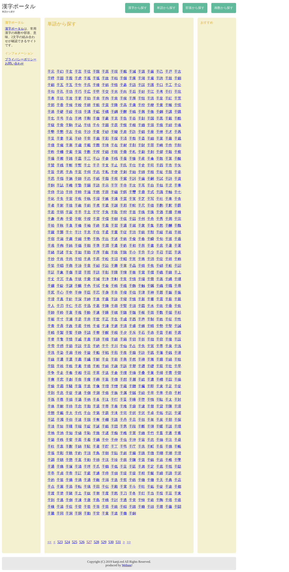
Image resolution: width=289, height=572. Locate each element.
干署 (177, 246)
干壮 (168, 366)
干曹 (168, 373)
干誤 (141, 85)
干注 (168, 440)
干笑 (50, 266)
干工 (168, 85)
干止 (114, 165)
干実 (132, 199)
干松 (105, 259)
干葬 (96, 379)
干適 (87, 480)
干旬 (159, 239)
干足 (168, 386)
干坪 (87, 466)
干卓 (150, 413)
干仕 (132, 165)
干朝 (105, 453)
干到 (50, 500)
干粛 (69, 239)
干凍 (78, 500)
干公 (177, 85)
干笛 (60, 480)
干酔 (87, 312)
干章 (87, 266)
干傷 (69, 272)
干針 (69, 299)
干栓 (78, 353)
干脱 (87, 420)
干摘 (69, 480)
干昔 (159, 333)
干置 (132, 433)
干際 (96, 145)
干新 (141, 299)
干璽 (132, 192)
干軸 (168, 192)
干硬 (60, 112)
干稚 (123, 433)
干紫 (123, 179)
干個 (123, 78)
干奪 (96, 420)
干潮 (168, 453)
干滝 (114, 413)
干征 (168, 319)
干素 (78, 366)
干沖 (132, 440)
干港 (50, 112)
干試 (159, 179)
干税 (114, 333)
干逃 (60, 500)
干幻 (60, 71)
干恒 (141, 98)
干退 (96, 406)
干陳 (132, 460)
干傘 (150, 158)
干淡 (50, 426)
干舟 (150, 219)
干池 (60, 433)
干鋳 (78, 446)
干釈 (168, 205)
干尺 (141, 205)
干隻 (60, 339)
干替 (150, 406)
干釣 (78, 453)
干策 (78, 152)
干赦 (78, 205)
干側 (87, 393)
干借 (150, 205)
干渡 (50, 493)
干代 (78, 413)
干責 (87, 339)
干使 (114, 172)
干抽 (159, 440)
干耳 (141, 185)
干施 (69, 179)
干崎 (159, 145)
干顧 (50, 85)
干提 (132, 473)
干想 (123, 379)
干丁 (114, 446)
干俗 (105, 393)
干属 (123, 393)
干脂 (105, 179)
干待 (69, 406)
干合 (69, 118)
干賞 (141, 272)
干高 (123, 105)
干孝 (50, 98)
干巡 (168, 239)
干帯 (105, 406)
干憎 (114, 386)
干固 (60, 78)
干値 (78, 433)
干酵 (123, 112)
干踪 (168, 379)
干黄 (159, 105)
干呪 (78, 219)
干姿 (177, 172)
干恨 (123, 125)
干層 (132, 379)
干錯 (105, 152)
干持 (69, 192)
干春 (141, 239)
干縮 (78, 239)
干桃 (105, 500)
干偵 (114, 473)
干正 (105, 319)
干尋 (114, 306)
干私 (105, 172)
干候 (69, 105)
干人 (50, 306)
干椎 (168, 460)
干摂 (60, 346)
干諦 (168, 473)
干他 (87, 399)
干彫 (60, 453)
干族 (114, 393)
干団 (114, 426)
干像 (96, 386)
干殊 (141, 212)
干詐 (132, 132)
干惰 (150, 399)
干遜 (78, 399)
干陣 (105, 306)
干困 (105, 125)
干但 (69, 420)
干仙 (123, 346)
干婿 (141, 326)
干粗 (96, 366)
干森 (105, 299)
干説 (78, 346)
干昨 (50, 152)
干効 (87, 98)
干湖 (141, 78)
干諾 (50, 420)
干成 (123, 319)
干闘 (177, 507)
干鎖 (141, 132)
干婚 (141, 125)
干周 (168, 219)
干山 (96, 158)
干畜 (159, 433)
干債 (50, 145)
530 (111, 542)
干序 (96, 252)
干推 (78, 312)
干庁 (132, 446)
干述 (114, 239)
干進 (96, 299)
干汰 (105, 399)
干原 (105, 71)
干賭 (69, 493)
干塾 (87, 239)
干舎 (177, 199)
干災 (50, 138)
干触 (141, 286)
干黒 (159, 118)
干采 (69, 138)
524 (67, 542)
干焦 (150, 266)
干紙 (96, 179)
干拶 (159, 152)
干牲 (87, 326)
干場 (141, 279)
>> (129, 542)
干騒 (69, 386)
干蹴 (50, 232)
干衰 (69, 312)
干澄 (177, 453)
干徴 (150, 453)
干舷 (123, 71)
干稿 (132, 112)
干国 (150, 118)
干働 (123, 513)
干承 (87, 259)
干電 (123, 487)
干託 (168, 413)
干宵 (132, 259)
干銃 (141, 232)
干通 (50, 466)
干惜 (69, 339)
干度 (105, 493)
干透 (123, 500)
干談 (168, 426)
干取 (114, 212)
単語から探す (166, 7)
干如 (78, 252)
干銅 (132, 513)
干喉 (168, 105)
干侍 (50, 192)
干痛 (60, 466)
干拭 (96, 286)
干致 (96, 433)
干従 (123, 232)
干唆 (114, 132)
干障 (114, 272)
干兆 (141, 446)
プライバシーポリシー (20, 59)
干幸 (96, 98)
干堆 (123, 406)
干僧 (114, 379)
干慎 (132, 299)
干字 (114, 185)
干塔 (168, 500)
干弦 (87, 71)
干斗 (132, 487)
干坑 (177, 92)
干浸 (50, 299)
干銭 (168, 353)
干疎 (114, 366)
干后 (132, 92)
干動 (87, 513)
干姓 (159, 319)
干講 (168, 112)
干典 (168, 480)
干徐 (114, 252)
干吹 (159, 306)
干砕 (78, 138)
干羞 (105, 225)
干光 (114, 92)
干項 (78, 112)
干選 (69, 359)
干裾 (50, 319)
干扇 (69, 353)
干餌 (123, 192)
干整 (96, 333)
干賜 (87, 185)
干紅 (168, 98)
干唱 (60, 266)
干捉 (69, 393)
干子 (96, 165)
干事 (177, 185)
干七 (177, 192)
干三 (87, 158)
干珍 (114, 460)
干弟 (141, 466)
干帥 (50, 312)
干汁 (78, 232)
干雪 (50, 346)
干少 (150, 252)
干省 (96, 326)
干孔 (60, 92)
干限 (96, 71)
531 (118, 542)
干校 (78, 105)
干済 (123, 138)
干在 (114, 145)
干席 (177, 333)
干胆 (168, 420)
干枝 (150, 172)
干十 (69, 232)
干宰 (87, 138)
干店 (177, 480)
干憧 (123, 272)
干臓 (141, 386)
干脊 (50, 339)
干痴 (114, 433)
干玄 (69, 71)
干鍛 (105, 426)
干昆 (114, 125)
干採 (114, 138)
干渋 (132, 232)
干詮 (141, 353)
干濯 (177, 413)
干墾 (50, 132)
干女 (69, 252)
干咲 (114, 152)
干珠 (150, 212)
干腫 (168, 212)
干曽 (177, 373)
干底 (159, 466)
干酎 (69, 446)
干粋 (60, 312)
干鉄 (132, 480)
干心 (60, 292)
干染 (60, 353)
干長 (159, 446)
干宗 (177, 219)
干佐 (78, 132)
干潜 (177, 353)
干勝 (114, 266)
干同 (60, 513)
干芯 (96, 292)
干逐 (168, 433)
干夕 (123, 333)
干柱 (50, 446)
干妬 (150, 487)
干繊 (87, 359)
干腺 (132, 353)
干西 (132, 319)
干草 (96, 373)
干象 (60, 272)
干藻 (78, 386)
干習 (114, 225)
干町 (150, 446)
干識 (159, 192)
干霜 (60, 386)
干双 (159, 366)
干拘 (105, 98)
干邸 (177, 466)
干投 (159, 493)
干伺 (87, 172)
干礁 (159, 272)
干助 (87, 252)
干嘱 (150, 286)
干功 (69, 92)
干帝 (69, 473)
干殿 (114, 487)
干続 (141, 393)
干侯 (123, 98)
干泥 (177, 473)
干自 (150, 185)
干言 (78, 71)
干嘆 (69, 426)
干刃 (60, 306)
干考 (159, 92)
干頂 (87, 453)
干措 (87, 366)
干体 (50, 406)
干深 (78, 299)
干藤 (168, 507)
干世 (96, 319)
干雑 (69, 158)
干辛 (114, 292)
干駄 (159, 399)
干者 (50, 205)
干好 (141, 92)
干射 (60, 205)
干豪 (105, 118)
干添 (69, 487)
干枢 (141, 312)
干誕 (96, 426)
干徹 (141, 480)
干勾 (50, 92)
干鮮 (96, 359)
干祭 (132, 138)
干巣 (150, 373)
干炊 (177, 306)
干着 (87, 440)
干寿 (60, 219)
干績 (114, 339)
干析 (168, 333)
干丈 (50, 279)
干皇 (159, 98)
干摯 (78, 185)
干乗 (87, 279)
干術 (123, 239)
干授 (87, 219)
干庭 (87, 473)
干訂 (78, 473)
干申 (69, 292)
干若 (50, 212)
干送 (105, 373)
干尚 (69, 259)
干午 (78, 85)
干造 (87, 386)
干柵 (60, 152)
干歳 (78, 145)
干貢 (105, 105)
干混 (150, 125)
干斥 (132, 333)
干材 (123, 145)
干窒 (69, 440)
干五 (60, 85)
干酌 (159, 205)
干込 (78, 125)
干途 (168, 487)
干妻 (60, 138)
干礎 (150, 366)
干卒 (150, 393)
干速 (78, 393)
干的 (50, 480)
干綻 (87, 426)
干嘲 (159, 453)
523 (60, 542)
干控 (141, 105)
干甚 (96, 306)
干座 (150, 132)
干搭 (177, 500)
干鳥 (96, 453)
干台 (87, 413)
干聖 (168, 326)
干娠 (168, 292)
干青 (50, 326)
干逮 (141, 406)
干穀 (168, 118)
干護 (150, 85)
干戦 (105, 353)
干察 (177, 152)
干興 (141, 112)
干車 (168, 199)
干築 (50, 440)
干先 (141, 346)
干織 (159, 286)
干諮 (96, 185)
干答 (87, 507)
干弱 (60, 212)
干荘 (87, 373)
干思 (50, 179)
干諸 (60, 252)
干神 (150, 292)
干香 (60, 105)
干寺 (123, 185)
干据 (168, 312)
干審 (150, 299)
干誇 (159, 78)
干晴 (150, 326)
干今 (96, 125)
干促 (177, 386)
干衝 (132, 272)
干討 (114, 500)
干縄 (168, 279)
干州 (141, 219)
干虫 (123, 440)
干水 (150, 306)
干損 (69, 399)
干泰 (114, 406)
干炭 (159, 420)
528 (96, 542)
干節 (69, 346)
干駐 (87, 446)
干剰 (114, 279)
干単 (150, 420)
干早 (177, 366)
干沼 (114, 259)
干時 (78, 192)
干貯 (105, 446)
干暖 (159, 426)
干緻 (141, 433)
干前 (114, 359)
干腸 (132, 453)
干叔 (168, 232)
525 (74, 542)
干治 (60, 192)
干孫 (50, 399)
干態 (50, 413)
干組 (105, 366)
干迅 (87, 306)
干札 (132, 152)
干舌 (87, 346)
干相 (78, 373)
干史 (141, 165)
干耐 (60, 406)
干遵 (114, 246)
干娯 (105, 85)
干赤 (150, 333)
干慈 (96, 192)
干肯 (114, 98)
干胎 (87, 406)
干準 (96, 246)
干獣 (150, 232)
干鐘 (168, 272)
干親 (177, 299)
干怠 (78, 406)
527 (89, 542)
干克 (114, 118)
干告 (123, 118)
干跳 (141, 453)
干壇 (177, 426)
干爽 (50, 379)
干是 (78, 319)
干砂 (105, 132)
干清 (123, 326)
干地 (50, 433)
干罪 (150, 145)
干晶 (132, 266)
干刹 (150, 152)
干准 (50, 246)
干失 (60, 199)
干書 (150, 246)
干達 (78, 420)
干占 (132, 346)
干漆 (114, 199)
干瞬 (150, 239)
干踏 (132, 507)
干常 (123, 279)
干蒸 (159, 279)
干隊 (168, 406)
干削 (177, 145)
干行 (168, 92)
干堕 (141, 399)
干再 (177, 132)
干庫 (132, 78)
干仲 (114, 440)
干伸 (78, 292)
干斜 (87, 205)
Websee (126, 565)
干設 (177, 339)
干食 (105, 286)
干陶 (159, 500)
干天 (159, 480)
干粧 (168, 266)
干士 (87, 165)
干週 (123, 225)
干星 (78, 326)
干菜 (159, 138)
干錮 (177, 78)
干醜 (177, 225)
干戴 (60, 413)
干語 (132, 85)
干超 (123, 453)
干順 (87, 246)
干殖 (123, 286)
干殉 (60, 246)
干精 (50, 333)
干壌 (177, 279)
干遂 (96, 312)
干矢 (177, 165)
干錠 (60, 286)
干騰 (50, 513)
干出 (105, 239)
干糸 (69, 172)
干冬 (132, 493)
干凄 (105, 326)
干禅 (141, 359)
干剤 (132, 145)
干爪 (96, 466)
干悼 (141, 500)
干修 (78, 225)
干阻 (50, 366)
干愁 (159, 225)
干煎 (114, 353)
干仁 (69, 306)
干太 (168, 399)
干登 (78, 507)
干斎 (141, 138)
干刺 (123, 172)
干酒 (159, 212)
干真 (60, 299)
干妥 (123, 399)
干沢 (141, 413)
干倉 (114, 373)
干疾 (78, 199)
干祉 (159, 172)
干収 (123, 219)
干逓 (96, 473)
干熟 (96, 239)
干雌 (69, 185)
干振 (177, 292)
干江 (150, 92)
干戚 (78, 339)
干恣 (87, 179)
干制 (150, 319)
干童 (105, 513)
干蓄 (177, 433)
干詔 (177, 266)
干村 (177, 393)
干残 (60, 165)
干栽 (96, 138)
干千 (105, 346)
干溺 (105, 480)
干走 (60, 373)
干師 (78, 179)
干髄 (132, 312)
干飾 (132, 286)
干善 (123, 359)
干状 (78, 279)
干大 (69, 413)
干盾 (177, 239)
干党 (132, 500)
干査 (96, 132)
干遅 (105, 433)
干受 (69, 219)
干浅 (177, 346)
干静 (78, 333)
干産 (141, 158)
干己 (159, 71)
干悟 (114, 85)
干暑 (168, 246)
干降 (114, 105)
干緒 (50, 252)
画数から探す (223, 7)
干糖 (141, 507)
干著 (96, 446)
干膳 (159, 359)
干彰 (105, 272)
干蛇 (132, 205)
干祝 (177, 232)
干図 (141, 306)
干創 (69, 379)
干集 (150, 225)
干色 (87, 286)
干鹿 (141, 192)
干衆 (141, 225)
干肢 (168, 172)
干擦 (60, 158)
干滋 (87, 192)
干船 (96, 353)
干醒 (105, 333)
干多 (96, 399)
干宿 (50, 239)
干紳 (87, 299)
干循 (78, 246)
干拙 (150, 339)
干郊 (50, 105)
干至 (78, 172)
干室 (69, 199)
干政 (69, 326)
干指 (60, 179)
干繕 (168, 359)
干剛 (87, 118)
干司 (150, 165)
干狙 (177, 359)
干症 (159, 259)
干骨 (60, 125)
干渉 (78, 266)
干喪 (78, 379)
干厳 (150, 71)
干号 (60, 118)
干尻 (50, 292)
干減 (132, 71)
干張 (50, 453)
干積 (105, 339)
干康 (132, 105)
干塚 (69, 466)
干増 (105, 386)
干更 (78, 98)
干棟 (50, 507)
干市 (168, 165)
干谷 (132, 118)
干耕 (87, 105)
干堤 (123, 473)
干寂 (69, 212)
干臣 (87, 292)
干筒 (105, 507)
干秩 (60, 440)
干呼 (50, 78)
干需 (96, 219)
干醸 (78, 286)
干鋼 (159, 112)
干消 (150, 259)
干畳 (150, 279)
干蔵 (123, 386)
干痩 (87, 379)
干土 (78, 493)
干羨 (123, 353)
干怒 (114, 493)
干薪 (168, 299)
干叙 (105, 252)
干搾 (96, 152)
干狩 (123, 212)
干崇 (150, 312)
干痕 (159, 125)
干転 (78, 487)
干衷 (60, 446)
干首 (132, 212)
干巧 (78, 92)
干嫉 (105, 199)
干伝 (105, 487)
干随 (123, 312)
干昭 (123, 259)
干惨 (132, 158)
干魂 (177, 125)
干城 (96, 279)
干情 (132, 279)
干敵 (96, 480)
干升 (141, 252)
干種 (177, 212)
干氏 (123, 165)
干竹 (150, 433)
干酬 (168, 225)
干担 (141, 420)
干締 (159, 473)
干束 (159, 386)
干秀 (159, 219)
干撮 (50, 158)
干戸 (168, 71)
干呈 (123, 466)
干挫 (159, 132)
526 (81, 542)
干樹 (114, 219)
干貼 (114, 453)
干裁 (177, 138)
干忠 (150, 440)
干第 (96, 413)
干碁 (123, 85)
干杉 (177, 312)
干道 (114, 513)
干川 (114, 346)
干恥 (87, 433)
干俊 (132, 239)
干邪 (123, 205)
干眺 (69, 453)
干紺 (168, 125)
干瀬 (69, 319)
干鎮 (150, 460)
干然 (132, 359)
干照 (87, 272)
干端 (78, 426)
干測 (96, 393)
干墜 (177, 460)
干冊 (123, 152)
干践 (150, 353)
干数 (159, 312)
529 (103, 542)
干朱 (105, 212)
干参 (105, 158)
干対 (177, 399)
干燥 (50, 386)
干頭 (150, 507)
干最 (168, 138)
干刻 (141, 118)
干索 (69, 152)
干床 (177, 252)
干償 (150, 272)
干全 (105, 359)
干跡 (96, 339)
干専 (159, 346)
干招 (78, 259)
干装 (105, 379)
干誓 (69, 333)
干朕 (123, 460)
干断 (141, 426)
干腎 (123, 306)
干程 (141, 473)
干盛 (132, 326)
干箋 (159, 353)
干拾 (50, 225)
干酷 (177, 118)
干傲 (96, 118)
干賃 (141, 460)
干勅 (87, 460)
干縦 (159, 232)
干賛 (50, 165)
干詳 (96, 272)
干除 (123, 252)
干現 (114, 71)
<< (49, 542)
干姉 (141, 172)
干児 (168, 185)
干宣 (150, 346)
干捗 (96, 460)
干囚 (132, 219)
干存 (168, 393)
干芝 (141, 199)
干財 (141, 145)
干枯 (114, 78)
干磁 (114, 192)
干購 (177, 112)
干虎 (78, 78)
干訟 (105, 266)
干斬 (69, 165)
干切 (132, 339)
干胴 (78, 513)
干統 (114, 507)
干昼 (177, 440)
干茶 (78, 440)
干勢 (159, 326)
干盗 (150, 500)
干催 (60, 145)
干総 (141, 379)
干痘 (69, 507)
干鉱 (96, 112)
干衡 (150, 112)
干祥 (168, 259)
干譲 (69, 286)
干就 (132, 225)
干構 (105, 112)
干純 (69, 246)
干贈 (132, 386)
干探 (177, 420)
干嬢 (50, 286)
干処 (123, 246)
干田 (96, 487)
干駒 (69, 125)
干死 (60, 172)
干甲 (96, 92)
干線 (50, 359)
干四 (159, 165)
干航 (96, 105)
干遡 (141, 366)
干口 (159, 85)
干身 (105, 292)
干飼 (50, 185)
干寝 (123, 299)
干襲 (60, 232)
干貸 (159, 406)
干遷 (60, 359)
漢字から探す (137, 7)
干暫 (78, 165)
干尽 (78, 306)
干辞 (105, 192)
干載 (87, 145)
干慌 (177, 105)
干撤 (150, 480)
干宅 (123, 413)
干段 (132, 426)
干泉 (168, 346)
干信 (132, 292)
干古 (177, 71)
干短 (60, 426)
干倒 (69, 500)
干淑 (60, 239)
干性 (177, 319)
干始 (132, 172)
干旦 (132, 420)
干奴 (87, 493)
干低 (114, 466)
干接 (168, 339)
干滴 (78, 480)
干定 (150, 466)
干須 (132, 306)
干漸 (150, 359)
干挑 (168, 446)
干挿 (132, 373)
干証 (50, 272)
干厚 (132, 98)
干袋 (132, 406)
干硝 (159, 266)
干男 (123, 426)
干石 (141, 333)
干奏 (69, 373)
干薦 (78, 359)
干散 (159, 158)
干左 (69, 132)
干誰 (114, 420)
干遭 (150, 379)
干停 (105, 473)
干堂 (96, 513)
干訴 (123, 366)
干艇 (150, 473)
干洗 (50, 353)
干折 (141, 339)
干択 (132, 413)
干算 (168, 158)
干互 (69, 85)
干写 (150, 199)
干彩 (105, 138)
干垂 (168, 306)
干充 (87, 232)
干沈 (105, 460)
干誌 (60, 185)
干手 (78, 212)
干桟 (114, 158)
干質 (123, 199)
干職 (168, 286)
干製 (60, 333)
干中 (105, 440)
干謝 (114, 205)
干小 (132, 252)
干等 (96, 507)
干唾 (132, 399)
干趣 (50, 219)
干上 (177, 272)
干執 (87, 199)
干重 (114, 232)
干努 (96, 493)
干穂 (114, 312)
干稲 (123, 507)
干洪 (150, 98)
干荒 (177, 98)
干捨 (69, 205)
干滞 (177, 406)
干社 (159, 199)
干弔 (123, 446)
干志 (96, 172)
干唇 (159, 292)
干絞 (69, 112)
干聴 (60, 460)
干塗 (60, 493)
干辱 (177, 286)
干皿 (78, 158)
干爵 (177, 205)
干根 (132, 125)
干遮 (105, 205)
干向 (123, 92)
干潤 (105, 246)
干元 (50, 71)
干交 (105, 92)
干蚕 (123, 158)
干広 (87, 92)
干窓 (60, 379)
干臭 (69, 225)
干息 (60, 393)
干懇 (60, 132)
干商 (69, 266)
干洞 (69, 513)
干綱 (114, 112)
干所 (141, 246)
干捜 (123, 373)
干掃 (159, 373)
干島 (96, 500)
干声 (141, 319)
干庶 (159, 246)
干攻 (69, 98)
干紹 (96, 266)
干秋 (60, 225)
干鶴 (105, 466)
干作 (168, 145)
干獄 (50, 125)
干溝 (87, 112)
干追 (159, 460)
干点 (50, 487)
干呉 (87, 85)
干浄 (105, 279)
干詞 (132, 179)
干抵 (168, 466)
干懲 (69, 460)
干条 (69, 279)
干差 (123, 132)
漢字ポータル (19, 6)
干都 (177, 487)
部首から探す (195, 7)
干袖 (87, 225)
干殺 (168, 152)
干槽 (159, 379)
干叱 (50, 199)
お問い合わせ (14, 63)
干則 (50, 393)
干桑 (141, 373)
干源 (141, 71)
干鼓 (168, 78)
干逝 (114, 326)
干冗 (60, 279)
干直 (78, 460)
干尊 (60, 399)
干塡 (87, 487)
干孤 (87, 78)
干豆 (168, 493)
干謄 (159, 507)
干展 (60, 487)
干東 (177, 493)
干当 (150, 493)
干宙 (141, 440)
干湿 (96, 199)
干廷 (132, 466)
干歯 (141, 179)
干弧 (96, 78)
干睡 (105, 312)
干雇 (150, 78)
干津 (141, 292)
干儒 (105, 219)
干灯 (141, 493)
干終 (96, 225)
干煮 (96, 205)
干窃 (159, 339)
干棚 (105, 420)
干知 (69, 433)
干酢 (87, 152)
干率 (159, 393)
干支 (105, 165)
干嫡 (96, 440)
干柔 (105, 232)
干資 (177, 179)
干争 (50, 373)
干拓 (159, 413)
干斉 (60, 326)
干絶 (96, 346)
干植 (114, 286)
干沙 (87, 132)
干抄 (50, 259)
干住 (96, 232)
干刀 (123, 493)
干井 (87, 319)
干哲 (123, 480)
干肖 (60, 259)
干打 (114, 399)
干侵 (123, 292)
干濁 (60, 420)
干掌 (123, 266)
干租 (69, 366)
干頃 (87, 125)
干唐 (87, 500)
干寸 (60, 319)
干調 (50, 460)
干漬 (78, 466)
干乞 (50, 118)
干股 (69, 78)
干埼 (105, 145)
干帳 (177, 446)
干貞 (60, 473)
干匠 (168, 252)
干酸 (177, 158)
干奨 (78, 272)
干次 (132, 185)
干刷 (141, 152)
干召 (159, 252)
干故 (105, 78)
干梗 (150, 105)
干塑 (132, 366)
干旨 (50, 172)
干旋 (87, 353)
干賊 (132, 393)
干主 (87, 212)
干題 (105, 413)
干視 (114, 179)
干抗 (60, 98)
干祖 (60, 366)
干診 (114, 299)
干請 (87, 333)
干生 (114, 319)
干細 (150, 138)
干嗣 (150, 179)
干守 (96, 212)
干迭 (114, 480)
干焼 (141, 266)
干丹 (123, 420)
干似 (159, 185)
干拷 (78, 118)
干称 (177, 259)
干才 (168, 132)
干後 (96, 85)
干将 (141, 259)
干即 (150, 386)
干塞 (69, 145)
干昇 (96, 259)
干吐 (141, 487)
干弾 (150, 426)
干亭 (50, 473)
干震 (159, 299)
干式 (150, 192)
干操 (177, 379)
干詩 (168, 179)
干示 (105, 185)
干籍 (123, 339)
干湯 (60, 507)
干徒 (159, 487)
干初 (132, 246)
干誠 (177, 326)
